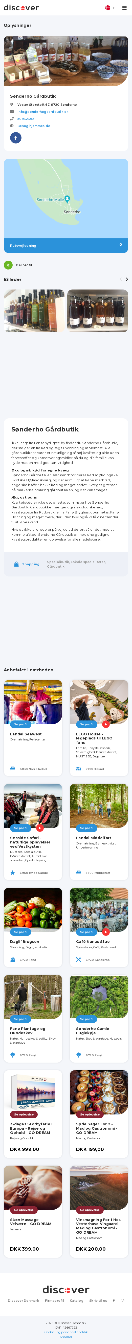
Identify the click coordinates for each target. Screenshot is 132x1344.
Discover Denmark (23, 1300)
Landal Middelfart (93, 838)
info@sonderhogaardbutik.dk (43, 112)
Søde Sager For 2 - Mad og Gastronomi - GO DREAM (97, 1128)
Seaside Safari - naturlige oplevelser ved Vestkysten (30, 842)
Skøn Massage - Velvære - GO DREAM (31, 1221)
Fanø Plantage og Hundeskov (27, 1030)
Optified (66, 1336)
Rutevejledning (66, 245)
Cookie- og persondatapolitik (66, 1332)
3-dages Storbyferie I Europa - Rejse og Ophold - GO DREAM (31, 1128)
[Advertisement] (66, 375)
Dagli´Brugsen (24, 941)
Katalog (76, 1300)
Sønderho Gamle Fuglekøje (92, 1030)
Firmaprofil (54, 1300)
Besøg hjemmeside (33, 126)
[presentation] (120, 279)
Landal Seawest (26, 734)
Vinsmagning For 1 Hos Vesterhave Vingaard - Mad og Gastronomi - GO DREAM (98, 1226)
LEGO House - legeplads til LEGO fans (94, 738)
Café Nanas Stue (93, 941)
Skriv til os (98, 1300)
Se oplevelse (24, 1114)
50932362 (25, 119)
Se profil (20, 724)
